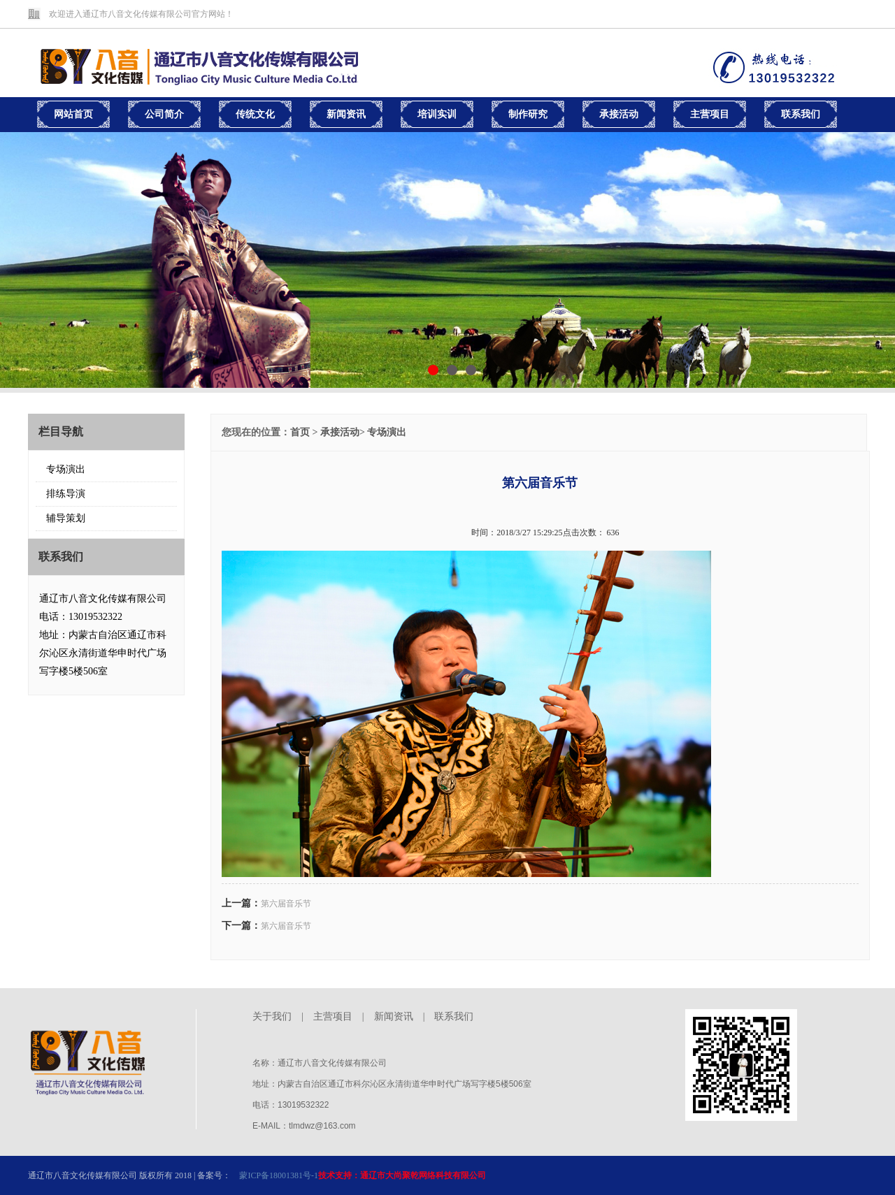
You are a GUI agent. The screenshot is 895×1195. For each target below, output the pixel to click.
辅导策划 (65, 518)
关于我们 (272, 1016)
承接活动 (339, 432)
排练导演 (65, 493)
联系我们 (453, 1016)
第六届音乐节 (286, 903)
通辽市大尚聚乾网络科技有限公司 (423, 1175)
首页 (300, 432)
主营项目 (332, 1016)
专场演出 (65, 469)
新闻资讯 (393, 1016)
